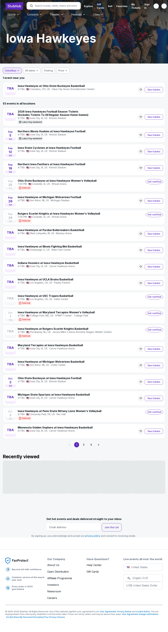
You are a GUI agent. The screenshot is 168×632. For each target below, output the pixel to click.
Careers (52, 598)
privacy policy (92, 535)
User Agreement (108, 611)
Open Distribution (58, 571)
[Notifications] (164, 6)
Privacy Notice (124, 611)
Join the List (112, 527)
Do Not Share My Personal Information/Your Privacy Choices (35, 617)
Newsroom (54, 591)
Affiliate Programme (59, 578)
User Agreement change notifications (140, 614)
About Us (53, 565)
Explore (88, 6)
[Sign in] (156, 6)
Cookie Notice (143, 611)
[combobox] (14, 71)
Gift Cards (93, 571)
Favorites (121, 6)
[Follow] (138, 89)
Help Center (94, 565)
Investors (53, 584)
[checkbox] (50, 71)
